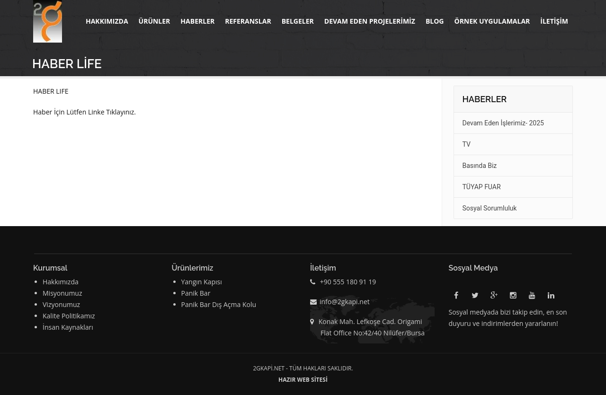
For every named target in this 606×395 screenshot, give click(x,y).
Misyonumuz (62, 293)
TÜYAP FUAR (482, 187)
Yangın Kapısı (201, 281)
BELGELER (298, 21)
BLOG (435, 21)
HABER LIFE (51, 91)
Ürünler (154, 21)
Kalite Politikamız (69, 315)
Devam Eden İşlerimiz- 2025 (503, 123)
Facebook (456, 297)
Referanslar (248, 21)
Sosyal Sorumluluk (490, 208)
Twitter (475, 297)
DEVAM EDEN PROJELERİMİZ (369, 21)
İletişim (554, 21)
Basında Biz (480, 165)
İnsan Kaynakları (68, 327)
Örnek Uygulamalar (492, 21)
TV (467, 144)
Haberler (197, 21)
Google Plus (494, 297)
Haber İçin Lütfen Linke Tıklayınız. (84, 111)
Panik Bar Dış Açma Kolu (219, 304)
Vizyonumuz (61, 304)
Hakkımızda (107, 21)
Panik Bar (196, 293)
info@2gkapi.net (345, 301)
